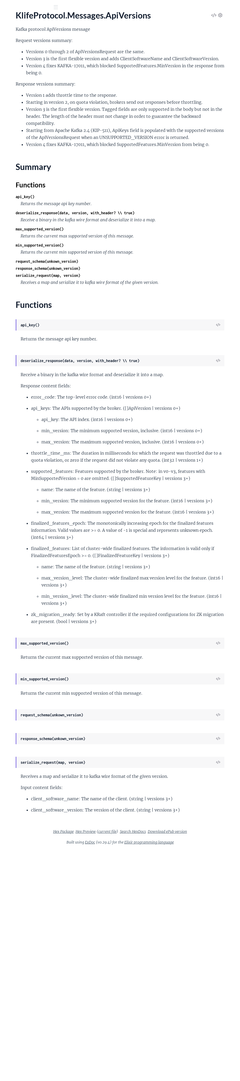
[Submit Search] (8, 8)
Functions (18, 152)
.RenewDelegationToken (25, 583)
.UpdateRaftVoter (20, 675)
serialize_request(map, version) (126, 344)
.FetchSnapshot (18, 407)
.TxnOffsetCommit (20, 646)
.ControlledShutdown (23, 203)
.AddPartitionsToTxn (22, 73)
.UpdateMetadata (20, 667)
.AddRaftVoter (17, 80)
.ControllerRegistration (25, 210)
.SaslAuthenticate (19, 590)
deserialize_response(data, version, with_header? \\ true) (153, 274)
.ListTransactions (19, 506)
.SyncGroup (14, 639)
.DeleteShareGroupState (26, 266)
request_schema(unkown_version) (125, 330)
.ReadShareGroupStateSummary (33, 569)
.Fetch (9, 400)
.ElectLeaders (16, 365)
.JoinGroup (14, 456)
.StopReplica (15, 632)
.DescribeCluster (19, 294)
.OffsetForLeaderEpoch (25, 541)
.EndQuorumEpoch (21, 372)
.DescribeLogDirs (19, 323)
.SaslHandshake (18, 597)
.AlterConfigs (16, 101)
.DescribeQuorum (20, 337)
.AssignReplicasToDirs (23, 161)
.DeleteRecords (17, 259)
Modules (31, 36)
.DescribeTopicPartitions (26, 344)
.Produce (12, 548)
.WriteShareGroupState (25, 689)
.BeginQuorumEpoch (22, 168)
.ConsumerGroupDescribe (27, 189)
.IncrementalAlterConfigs (26, 435)
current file (181, 1055)
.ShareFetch (14, 611)
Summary (17, 145)
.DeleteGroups (17, 252)
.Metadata (13, 513)
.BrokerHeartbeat (19, 175)
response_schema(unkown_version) (126, 337)
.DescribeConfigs (19, 302)
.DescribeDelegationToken (27, 309)
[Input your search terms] (39, 7)
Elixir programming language (188, 1073)
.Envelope (12, 386)
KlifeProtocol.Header (23, 52)
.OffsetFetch (15, 534)
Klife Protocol (22, 20)
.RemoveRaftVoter (20, 576)
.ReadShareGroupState (24, 562)
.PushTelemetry (18, 555)
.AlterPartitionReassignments (30, 115)
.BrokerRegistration (21, 182)
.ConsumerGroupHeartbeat (29, 196)
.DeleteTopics (16, 273)
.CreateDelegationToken (25, 224)
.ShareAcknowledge (21, 604)
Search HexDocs (139, 1062)
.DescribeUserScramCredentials (32, 358)
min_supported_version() (118, 314)
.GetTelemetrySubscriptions (29, 421)
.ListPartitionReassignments (29, 499)
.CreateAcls (14, 217)
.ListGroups (14, 485)
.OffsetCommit (17, 520)
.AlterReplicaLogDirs (22, 122)
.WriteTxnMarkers (20, 696)
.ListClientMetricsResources (29, 477)
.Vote (8, 682)
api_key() (103, 258)
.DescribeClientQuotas (24, 287)
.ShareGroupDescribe (23, 618)
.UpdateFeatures (19, 660)
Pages (11, 36)
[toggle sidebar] (70, 8)
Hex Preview (159, 1055)
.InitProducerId (17, 442)
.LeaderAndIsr (16, 463)
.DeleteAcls (14, 245)
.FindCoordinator (19, 414)
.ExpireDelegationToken (25, 393)
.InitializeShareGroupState (27, 449)
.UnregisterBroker (20, 653)
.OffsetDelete (16, 527)
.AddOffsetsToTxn (20, 66)
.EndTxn (11, 379)
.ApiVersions (15, 136)
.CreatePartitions (19, 231)
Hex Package (137, 1055)
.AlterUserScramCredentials (29, 129)
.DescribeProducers (21, 330)
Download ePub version (173, 1062)
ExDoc (129, 1073)
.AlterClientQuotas (21, 94)
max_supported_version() (118, 298)
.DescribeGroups (19, 316)
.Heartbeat (13, 428)
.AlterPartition (17, 108)
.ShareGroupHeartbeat (24, 625)
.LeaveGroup (15, 470)
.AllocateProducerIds (23, 87)
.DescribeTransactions (24, 351)
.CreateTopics (16, 238)
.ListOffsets (14, 492)
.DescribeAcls (16, 280)
